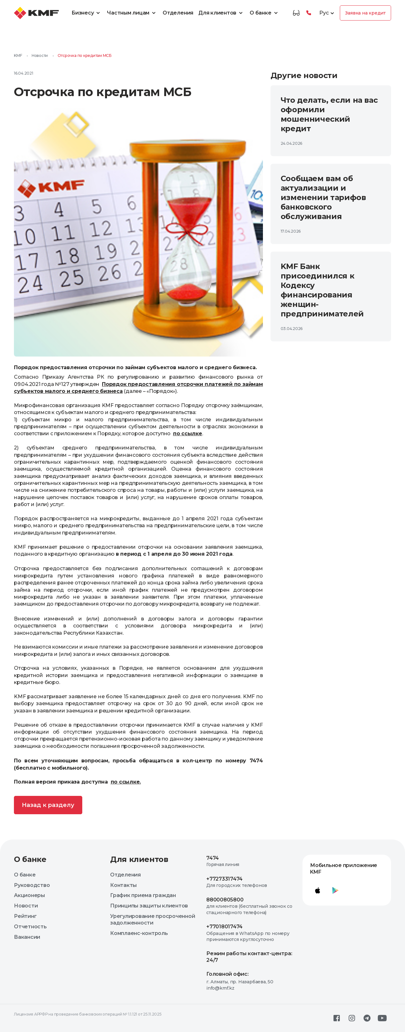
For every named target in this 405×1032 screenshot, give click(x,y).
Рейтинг (25, 916)
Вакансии (27, 937)
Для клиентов (221, 13)
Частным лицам (132, 13)
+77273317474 (224, 879)
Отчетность (30, 927)
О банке (264, 13)
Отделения (178, 13)
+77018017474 (224, 927)
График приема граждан (143, 895)
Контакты (123, 885)
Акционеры (29, 895)
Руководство (32, 885)
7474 (212, 858)
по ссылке (125, 782)
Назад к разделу (48, 805)
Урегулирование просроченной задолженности (152, 919)
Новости (40, 55)
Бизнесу (87, 13)
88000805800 (224, 900)
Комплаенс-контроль (139, 933)
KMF (18, 55)
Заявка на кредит (365, 13)
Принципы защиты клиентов (149, 906)
